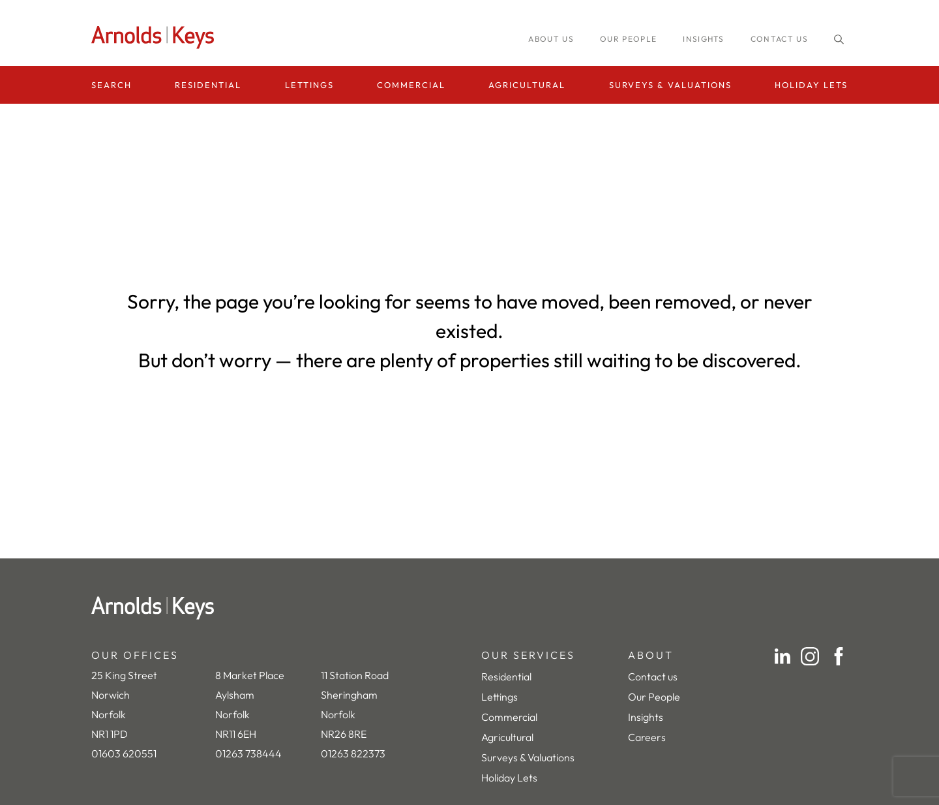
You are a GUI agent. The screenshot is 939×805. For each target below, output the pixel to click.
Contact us (779, 39)
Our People (654, 696)
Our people (628, 39)
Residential (208, 85)
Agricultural (526, 85)
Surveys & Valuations (670, 85)
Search (111, 85)
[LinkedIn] (782, 656)
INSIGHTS (703, 39)
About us (551, 39)
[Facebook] (838, 656)
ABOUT (651, 654)
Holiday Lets (811, 85)
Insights (645, 716)
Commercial (411, 85)
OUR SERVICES (528, 654)
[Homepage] (156, 37)
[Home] (469, 608)
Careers (647, 737)
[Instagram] (810, 656)
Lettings (309, 85)
